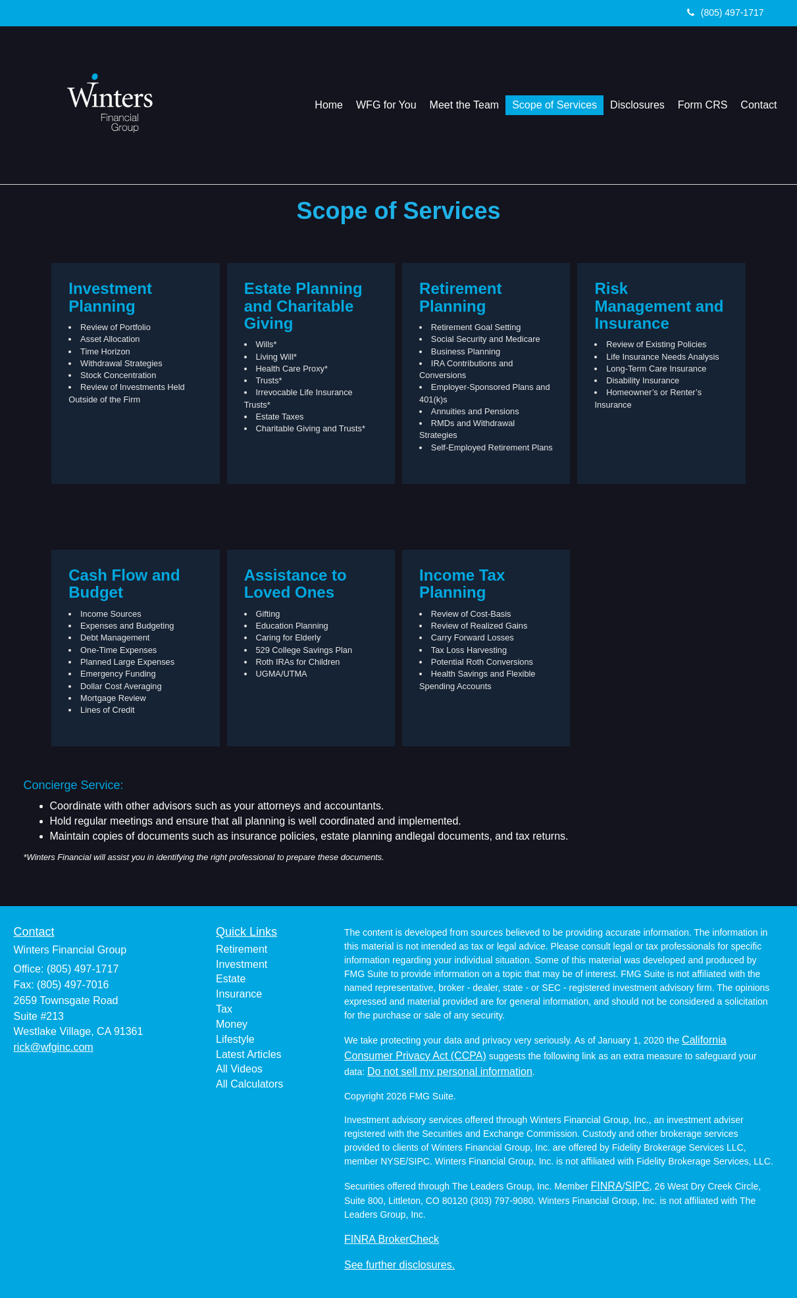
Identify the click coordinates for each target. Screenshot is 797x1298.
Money (231, 1024)
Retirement (241, 949)
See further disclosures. (399, 1264)
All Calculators (249, 1084)
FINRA (607, 1185)
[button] (386, 105)
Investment (241, 964)
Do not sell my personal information (449, 1071)
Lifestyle (235, 1039)
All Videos (239, 1068)
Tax (224, 1009)
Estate (230, 978)
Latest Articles (249, 1054)
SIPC (637, 1185)
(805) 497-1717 (725, 12)
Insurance (239, 993)
